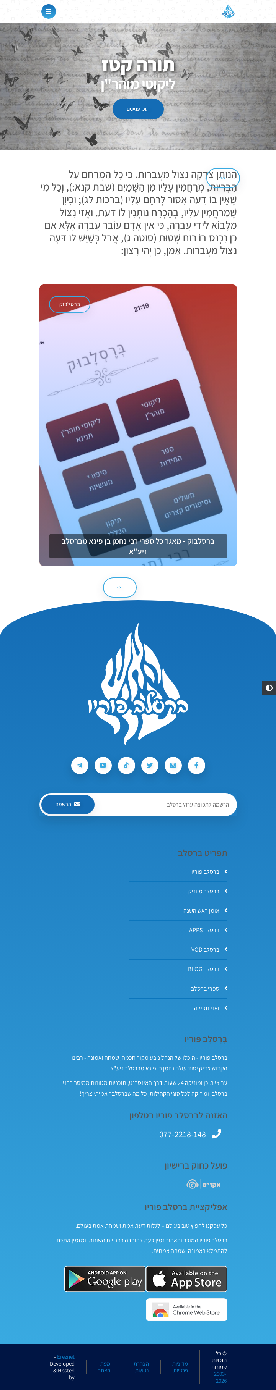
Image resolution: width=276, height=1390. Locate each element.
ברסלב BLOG (207, 969)
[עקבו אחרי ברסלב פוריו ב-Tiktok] (126, 765)
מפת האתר (104, 1367)
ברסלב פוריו (209, 872)
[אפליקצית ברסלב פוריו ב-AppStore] (186, 1279)
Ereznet (66, 1356)
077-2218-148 (182, 1134)
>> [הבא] (119, 587)
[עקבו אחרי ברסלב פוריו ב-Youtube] (103, 765)
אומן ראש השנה (205, 911)
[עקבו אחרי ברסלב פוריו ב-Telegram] (79, 765)
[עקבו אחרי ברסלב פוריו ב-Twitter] (149, 765)
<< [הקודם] (223, 178)
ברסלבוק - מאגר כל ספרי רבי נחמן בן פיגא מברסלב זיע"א (138, 546)
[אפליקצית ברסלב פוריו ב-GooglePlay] (105, 1279)
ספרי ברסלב (209, 988)
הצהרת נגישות (141, 1367)
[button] (269, 688)
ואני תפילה (210, 1008)
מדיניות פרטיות (180, 1367)
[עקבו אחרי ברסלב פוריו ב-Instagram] (173, 765)
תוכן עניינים (138, 108)
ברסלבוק (69, 304)
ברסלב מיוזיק (207, 891)
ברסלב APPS (208, 930)
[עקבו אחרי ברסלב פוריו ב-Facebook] (196, 765)
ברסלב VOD (209, 950)
